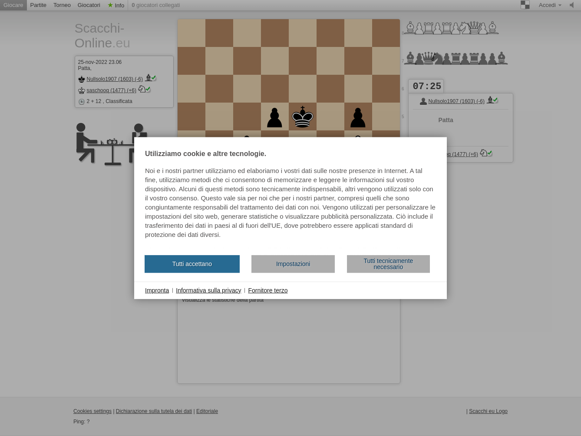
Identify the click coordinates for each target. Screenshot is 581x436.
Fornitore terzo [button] (267, 289)
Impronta (157, 289)
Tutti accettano (192, 263)
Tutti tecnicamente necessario (388, 263)
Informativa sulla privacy (208, 289)
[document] (290, 199)
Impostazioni (293, 263)
